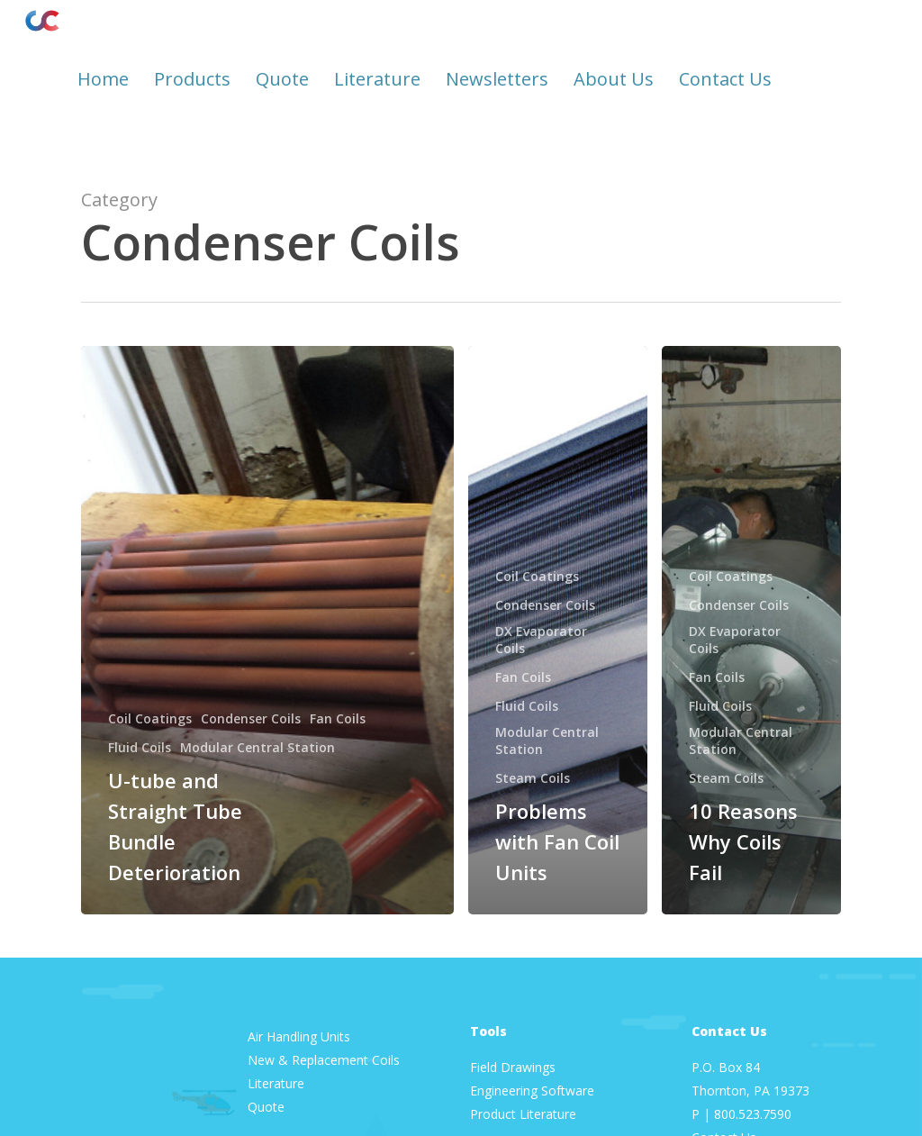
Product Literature (525, 1113)
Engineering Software (532, 1090)
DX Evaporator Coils (541, 640)
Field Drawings (513, 1067)
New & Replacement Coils (324, 1059)
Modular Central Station (257, 747)
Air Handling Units (301, 1036)
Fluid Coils (139, 747)
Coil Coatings (150, 718)
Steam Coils (532, 777)
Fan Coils (338, 718)
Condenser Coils (251, 718)
